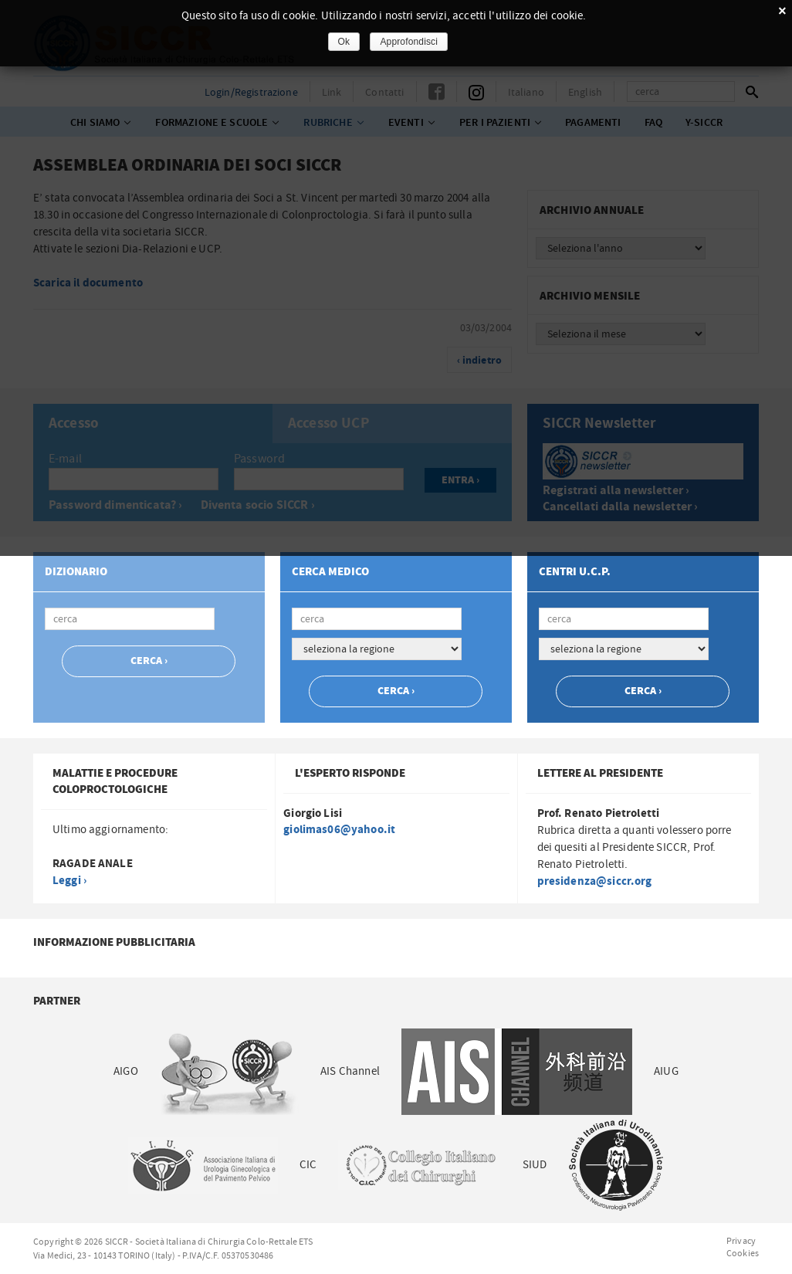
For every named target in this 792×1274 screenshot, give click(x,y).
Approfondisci (409, 41)
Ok (344, 41)
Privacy (741, 1241)
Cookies (742, 1253)
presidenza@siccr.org (594, 881)
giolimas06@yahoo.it (339, 830)
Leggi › (69, 880)
